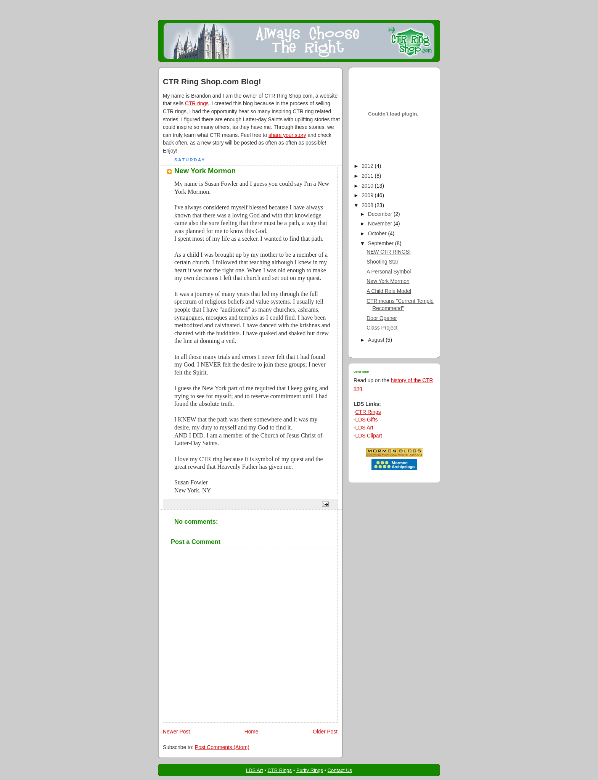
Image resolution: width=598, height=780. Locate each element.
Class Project (382, 328)
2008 (368, 205)
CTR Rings (368, 412)
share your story (287, 135)
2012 (368, 166)
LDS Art (364, 428)
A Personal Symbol (389, 272)
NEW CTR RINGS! (388, 252)
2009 (368, 195)
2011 (368, 176)
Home (251, 732)
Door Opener (382, 318)
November (381, 224)
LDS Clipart (368, 436)
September (381, 243)
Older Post (325, 732)
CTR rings (197, 103)
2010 (368, 186)
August (377, 340)
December (381, 214)
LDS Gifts (366, 420)
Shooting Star (382, 262)
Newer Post (176, 732)
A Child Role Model (389, 291)
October (378, 233)
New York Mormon (388, 281)
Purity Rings (309, 770)
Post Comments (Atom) (222, 747)
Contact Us (340, 770)
